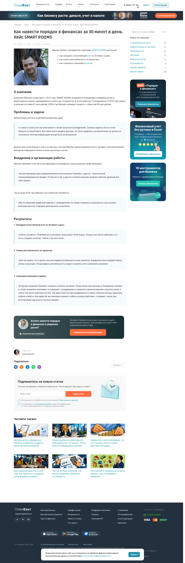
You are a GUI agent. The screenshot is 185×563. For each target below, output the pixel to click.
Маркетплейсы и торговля (142, 47)
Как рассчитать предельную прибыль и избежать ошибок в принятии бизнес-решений (28, 443)
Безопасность (73, 544)
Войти (146, 5)
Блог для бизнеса (48, 510)
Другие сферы (137, 71)
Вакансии (122, 523)
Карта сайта (87, 544)
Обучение (134, 55)
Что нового (72, 523)
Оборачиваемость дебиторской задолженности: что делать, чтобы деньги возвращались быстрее (69, 443)
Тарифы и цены (74, 510)
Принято (134, 555)
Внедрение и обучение (100, 510)
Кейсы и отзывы (75, 519)
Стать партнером (125, 519)
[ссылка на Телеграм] (17, 519)
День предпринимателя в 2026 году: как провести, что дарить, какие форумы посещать (29, 474)
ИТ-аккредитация (125, 514)
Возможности (73, 514)
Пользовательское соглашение (52, 544)
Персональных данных (68, 400)
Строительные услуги (140, 43)
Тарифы (58, 4)
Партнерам (110, 4)
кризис (89, 63)
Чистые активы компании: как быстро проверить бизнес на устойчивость (67, 474)
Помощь (95, 514)
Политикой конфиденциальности (97, 556)
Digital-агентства (138, 59)
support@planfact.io (23, 514)
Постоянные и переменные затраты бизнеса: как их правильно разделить (108, 474)
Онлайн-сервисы (138, 67)
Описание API (97, 519)
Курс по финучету (48, 519)
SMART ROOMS (98, 50)
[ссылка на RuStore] (91, 535)
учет (89, 56)
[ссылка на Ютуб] (28, 519)
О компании (123, 510)
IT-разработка (136, 63)
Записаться (88, 332)
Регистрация (161, 5)
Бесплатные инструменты (52, 514)
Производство (137, 51)
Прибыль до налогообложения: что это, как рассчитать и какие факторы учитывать (107, 443)
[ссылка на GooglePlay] (70, 535)
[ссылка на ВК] (23, 519)
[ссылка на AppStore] (50, 535)
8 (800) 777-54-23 (131, 6)
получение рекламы (43, 404)
